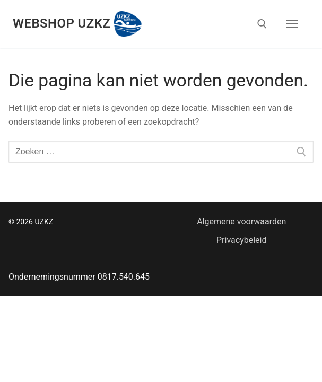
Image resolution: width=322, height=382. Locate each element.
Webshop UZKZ (61, 23)
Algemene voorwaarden (241, 221)
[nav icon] (292, 24)
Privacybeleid (241, 240)
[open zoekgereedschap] (262, 24)
